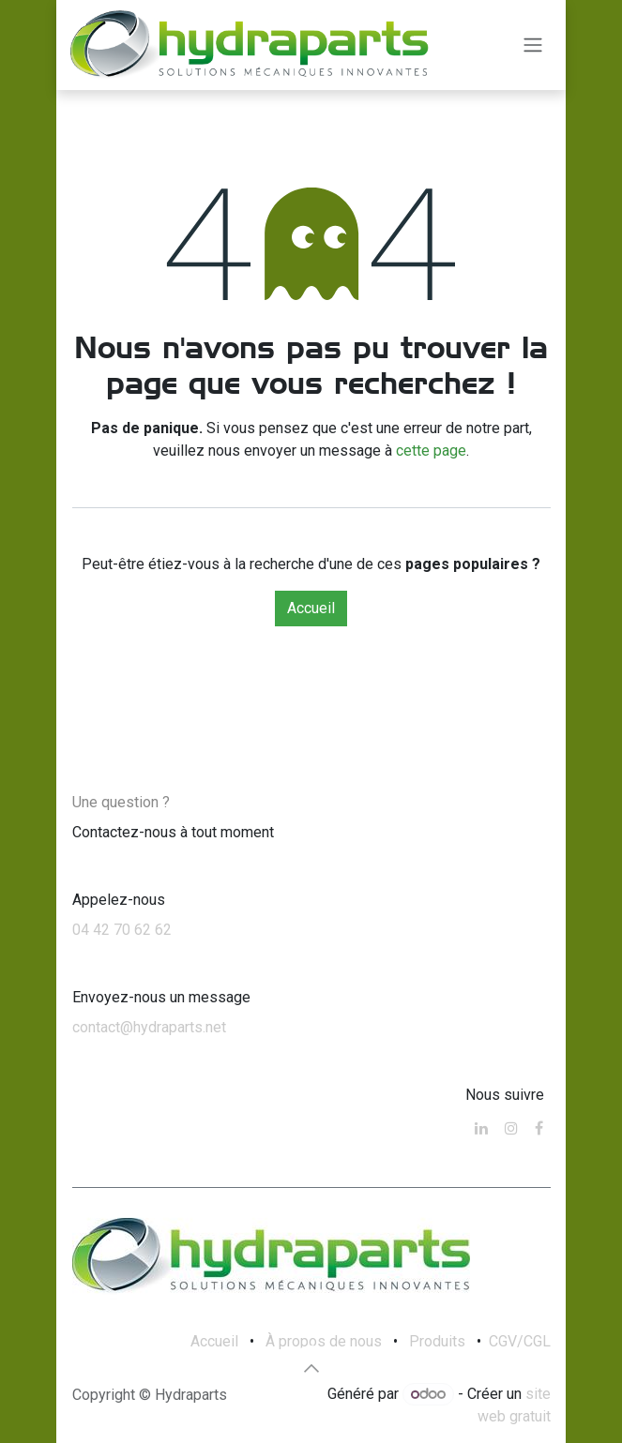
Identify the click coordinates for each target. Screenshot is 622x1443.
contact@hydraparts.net (149, 1027)
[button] (311, 1367)
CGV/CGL (520, 1341)
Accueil (311, 608)
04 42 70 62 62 (122, 930)
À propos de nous (323, 1341)
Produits (437, 1341)
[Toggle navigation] (533, 45)
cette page (431, 450)
